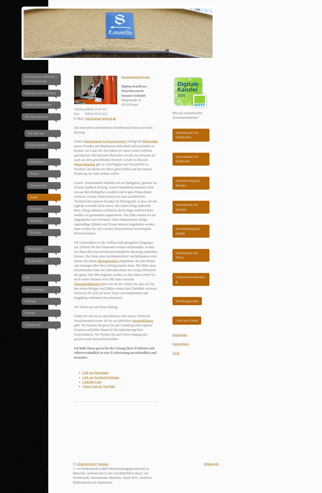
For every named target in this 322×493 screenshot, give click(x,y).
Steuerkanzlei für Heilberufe (187, 159)
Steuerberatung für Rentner (188, 183)
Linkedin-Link (91, 382)
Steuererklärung (84, 164)
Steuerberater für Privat (187, 255)
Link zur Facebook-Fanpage (100, 377)
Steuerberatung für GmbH (188, 231)
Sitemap (103, 464)
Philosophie (150, 141)
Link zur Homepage (95, 372)
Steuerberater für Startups (187, 207)
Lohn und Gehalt (187, 320)
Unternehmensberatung (190, 279)
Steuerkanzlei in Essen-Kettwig (105, 141)
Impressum (179, 335)
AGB (175, 353)
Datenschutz (180, 344)
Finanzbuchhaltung (86, 284)
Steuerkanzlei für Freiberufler (187, 135)
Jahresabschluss (108, 261)
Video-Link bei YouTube (98, 386)
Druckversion (84, 464)
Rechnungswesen (187, 301)
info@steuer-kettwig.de (100, 118)
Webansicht (211, 464)
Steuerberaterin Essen (135, 77)
